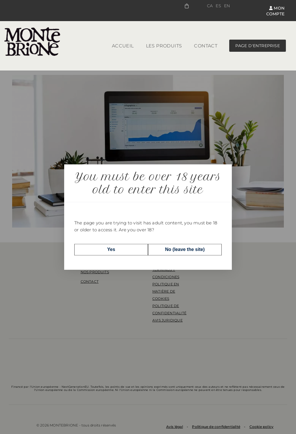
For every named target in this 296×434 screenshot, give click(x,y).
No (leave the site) (185, 249)
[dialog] (148, 217)
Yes (111, 249)
